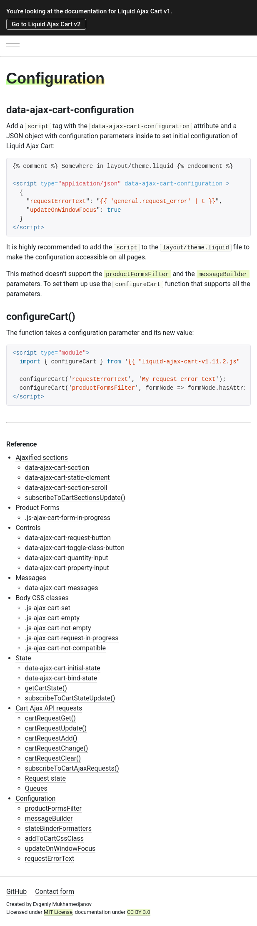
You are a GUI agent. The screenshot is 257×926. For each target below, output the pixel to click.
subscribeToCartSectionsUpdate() (75, 498)
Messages (30, 578)
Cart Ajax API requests (48, 708)
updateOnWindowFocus (60, 848)
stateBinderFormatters (58, 828)
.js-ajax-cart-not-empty (58, 628)
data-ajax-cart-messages (61, 588)
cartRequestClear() (53, 758)
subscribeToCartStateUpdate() (70, 698)
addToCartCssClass (54, 838)
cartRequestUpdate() (56, 728)
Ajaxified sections (41, 458)
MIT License (58, 912)
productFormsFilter (53, 808)
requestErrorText (49, 859)
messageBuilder (49, 818)
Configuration (35, 798)
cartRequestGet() (50, 718)
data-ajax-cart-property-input (67, 568)
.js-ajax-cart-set (47, 608)
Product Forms (37, 508)
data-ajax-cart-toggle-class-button (75, 548)
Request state (45, 778)
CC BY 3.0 (138, 912)
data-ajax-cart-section (57, 468)
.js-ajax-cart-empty (52, 618)
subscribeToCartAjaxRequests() (72, 768)
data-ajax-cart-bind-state (61, 678)
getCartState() (46, 688)
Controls (27, 528)
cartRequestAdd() (51, 738)
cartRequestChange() (56, 748)
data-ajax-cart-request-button (68, 538)
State (23, 658)
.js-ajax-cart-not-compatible (65, 648)
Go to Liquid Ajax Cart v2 (46, 24)
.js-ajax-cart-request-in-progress (72, 638)
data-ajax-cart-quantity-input (66, 558)
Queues (36, 788)
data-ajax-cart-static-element (67, 478)
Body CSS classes (41, 598)
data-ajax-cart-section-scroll (66, 488)
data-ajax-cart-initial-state (62, 668)
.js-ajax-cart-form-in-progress (67, 518)
